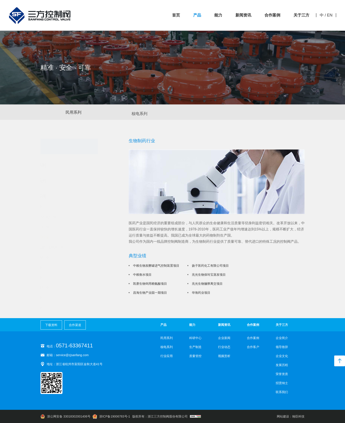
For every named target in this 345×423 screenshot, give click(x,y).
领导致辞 (282, 347)
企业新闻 (224, 338)
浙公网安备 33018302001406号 (65, 416)
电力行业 (55, 277)
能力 (218, 15)
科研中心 (195, 338)
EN (329, 15)
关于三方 (301, 15)
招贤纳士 (282, 383)
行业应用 (166, 356)
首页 (176, 15)
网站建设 (283, 416)
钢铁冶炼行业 (59, 257)
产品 (197, 15)
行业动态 (224, 347)
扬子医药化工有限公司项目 (211, 265)
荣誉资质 (282, 374)
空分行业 (55, 267)
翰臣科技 (298, 416)
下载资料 (51, 325)
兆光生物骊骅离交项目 (208, 283)
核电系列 (139, 115)
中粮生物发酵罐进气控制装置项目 (157, 265)
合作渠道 (75, 325)
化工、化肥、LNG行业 (66, 247)
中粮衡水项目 (143, 274)
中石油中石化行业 (62, 217)
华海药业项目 (202, 292)
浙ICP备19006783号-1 (111, 416)
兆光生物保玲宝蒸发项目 (210, 274)
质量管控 (195, 356)
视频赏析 (224, 356)
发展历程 (282, 365)
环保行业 (55, 308)
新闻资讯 (243, 15)
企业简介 (282, 338)
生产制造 (195, 347)
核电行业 (55, 207)
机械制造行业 (59, 288)
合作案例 (272, 15)
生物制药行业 (59, 237)
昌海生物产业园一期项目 (151, 292)
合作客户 (253, 347)
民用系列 (73, 112)
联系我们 (282, 392)
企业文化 (282, 356)
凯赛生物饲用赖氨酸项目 (151, 283)
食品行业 (55, 298)
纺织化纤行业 (59, 227)
